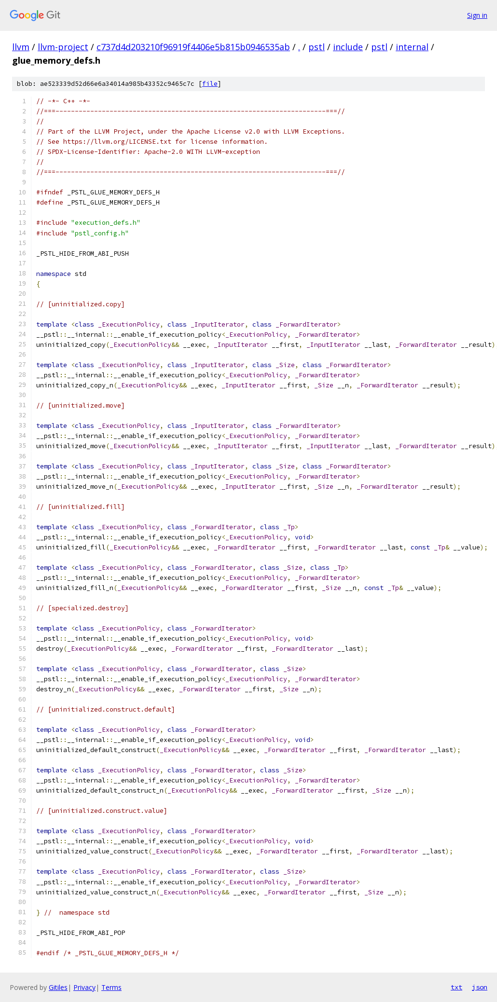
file (210, 84)
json (479, 987)
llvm (20, 47)
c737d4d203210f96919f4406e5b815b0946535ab (193, 47)
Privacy (84, 987)
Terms (111, 987)
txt (456, 987)
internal (412, 47)
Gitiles (58, 987)
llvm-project (63, 47)
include (348, 47)
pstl (316, 47)
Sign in (477, 15)
